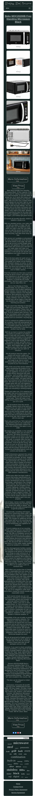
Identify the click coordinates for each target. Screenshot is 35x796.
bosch (28, 774)
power (26, 777)
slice (28, 770)
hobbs (23, 774)
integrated (10, 764)
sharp (21, 764)
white (25, 754)
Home (18, 784)
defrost (18, 767)
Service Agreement (18, 793)
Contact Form (18, 787)
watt (22, 777)
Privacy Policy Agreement (18, 790)
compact (16, 748)
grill (14, 750)
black (16, 773)
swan (20, 754)
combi (27, 764)
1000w (26, 761)
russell (10, 744)
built (20, 751)
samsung (19, 761)
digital (16, 776)
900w (16, 763)
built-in (11, 760)
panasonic (24, 747)
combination (18, 757)
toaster (9, 774)
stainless (12, 769)
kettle (8, 751)
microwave (21, 743)
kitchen (25, 767)
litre (11, 754)
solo (15, 754)
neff (9, 776)
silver (11, 766)
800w (22, 770)
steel (10, 747)
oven (27, 750)
